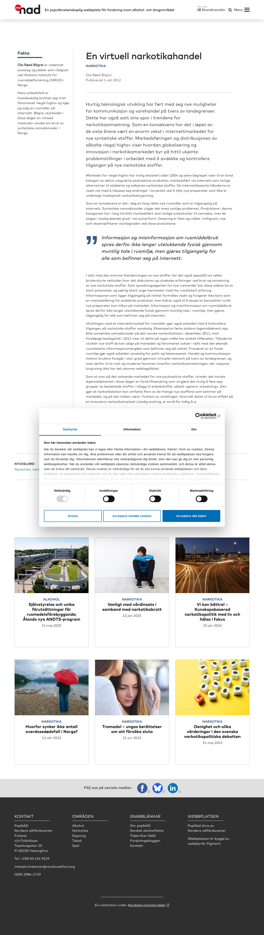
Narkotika (80, 830)
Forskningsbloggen (145, 840)
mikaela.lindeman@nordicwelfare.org (44, 866)
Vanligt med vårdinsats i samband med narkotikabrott (132, 606)
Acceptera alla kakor (191, 516)
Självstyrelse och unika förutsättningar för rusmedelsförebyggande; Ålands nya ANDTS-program (51, 611)
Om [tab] (193, 429)
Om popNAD (140, 825)
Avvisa (73, 516)
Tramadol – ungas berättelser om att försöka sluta (132, 729)
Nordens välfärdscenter (207, 830)
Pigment (213, 843)
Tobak (77, 840)
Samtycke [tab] (70, 429)
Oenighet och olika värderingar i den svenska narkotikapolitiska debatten (212, 731)
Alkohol (78, 825)
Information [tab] (132, 429)
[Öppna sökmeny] (230, 10)
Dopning (79, 835)
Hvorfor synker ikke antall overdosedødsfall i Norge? (52, 729)
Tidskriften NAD (143, 835)
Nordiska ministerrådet (146, 904)
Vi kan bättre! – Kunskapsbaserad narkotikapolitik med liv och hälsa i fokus (212, 611)
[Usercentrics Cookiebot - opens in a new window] (202, 416)
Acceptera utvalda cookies (131, 516)
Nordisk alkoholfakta (147, 830)
